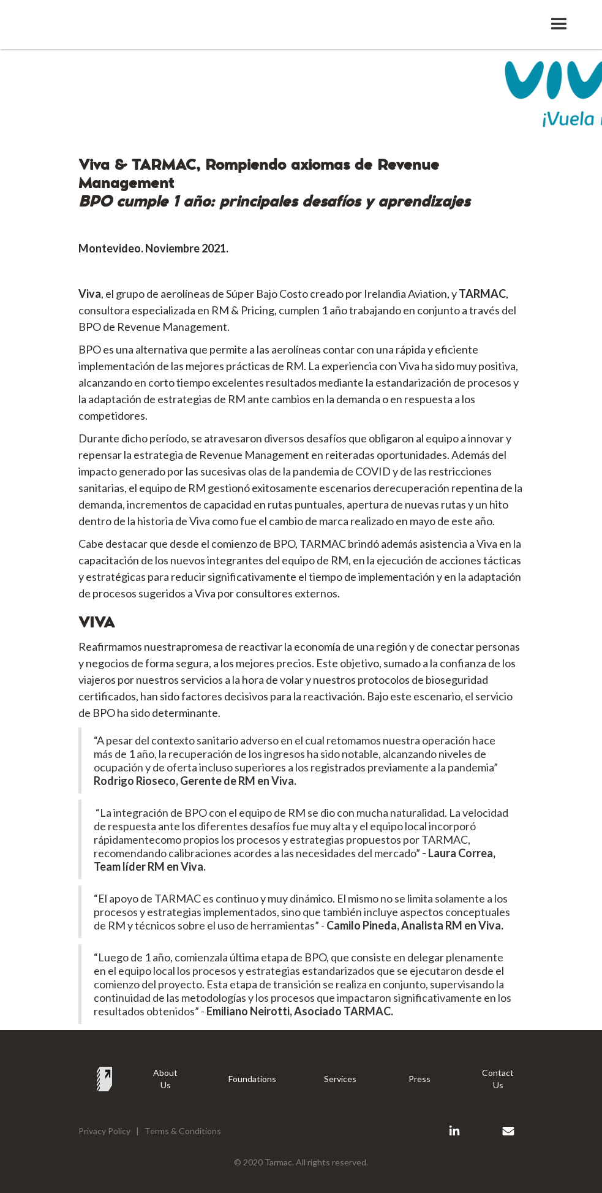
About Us (165, 1078)
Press (419, 1079)
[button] (559, 24)
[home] (94, 19)
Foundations (252, 1079)
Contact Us (498, 1078)
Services (340, 1079)
